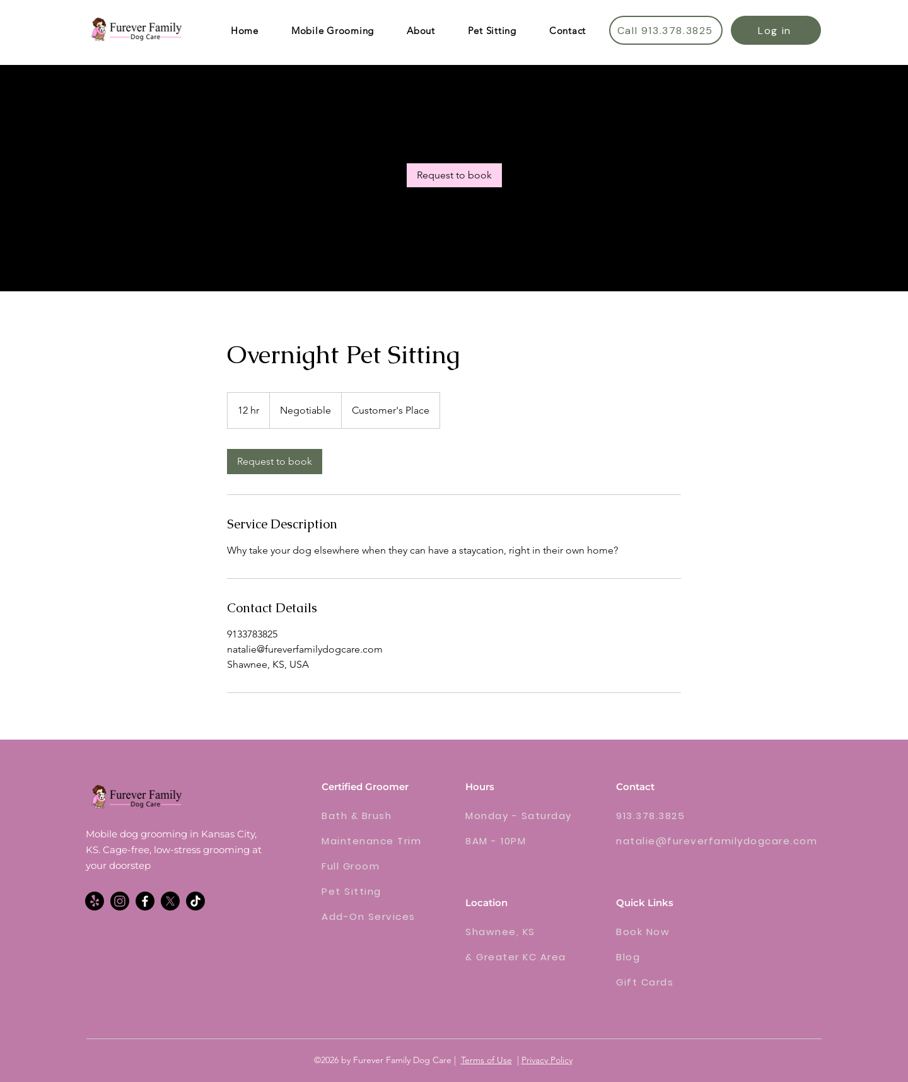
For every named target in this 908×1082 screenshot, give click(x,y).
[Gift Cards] (675, 981)
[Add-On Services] (377, 916)
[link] (454, 175)
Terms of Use (486, 1060)
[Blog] (675, 956)
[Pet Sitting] (366, 891)
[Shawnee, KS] (510, 931)
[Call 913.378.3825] (666, 30)
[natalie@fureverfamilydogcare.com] (718, 840)
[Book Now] (667, 931)
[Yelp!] (94, 901)
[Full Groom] (366, 865)
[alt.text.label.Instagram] (119, 901)
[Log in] (776, 30)
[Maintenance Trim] (381, 840)
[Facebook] (145, 901)
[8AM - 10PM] (525, 840)
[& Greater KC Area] (525, 956)
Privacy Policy (547, 1060)
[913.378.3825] (667, 815)
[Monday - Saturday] (523, 815)
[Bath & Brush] (366, 815)
